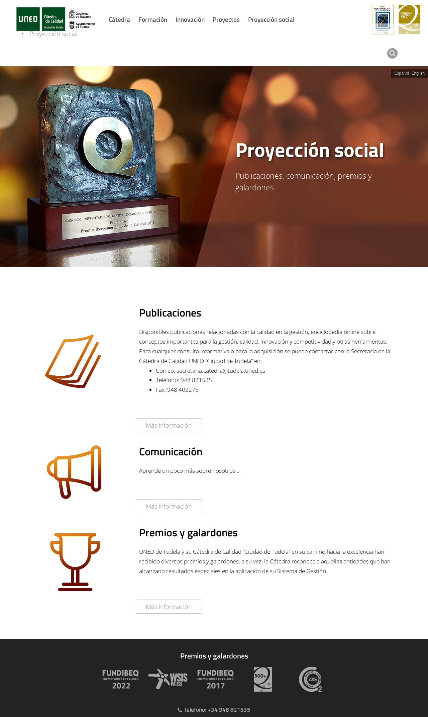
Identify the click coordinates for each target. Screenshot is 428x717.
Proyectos (226, 19)
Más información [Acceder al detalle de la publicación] (169, 425)
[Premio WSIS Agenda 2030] (166, 679)
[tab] (214, 166)
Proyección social (271, 19)
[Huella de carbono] (309, 679)
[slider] (214, 166)
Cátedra (119, 19)
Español (401, 73)
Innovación (190, 19)
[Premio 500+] (261, 679)
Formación (152, 19)
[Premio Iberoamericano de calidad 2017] (214, 679)
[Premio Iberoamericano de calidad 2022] (119, 679)
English (418, 73)
